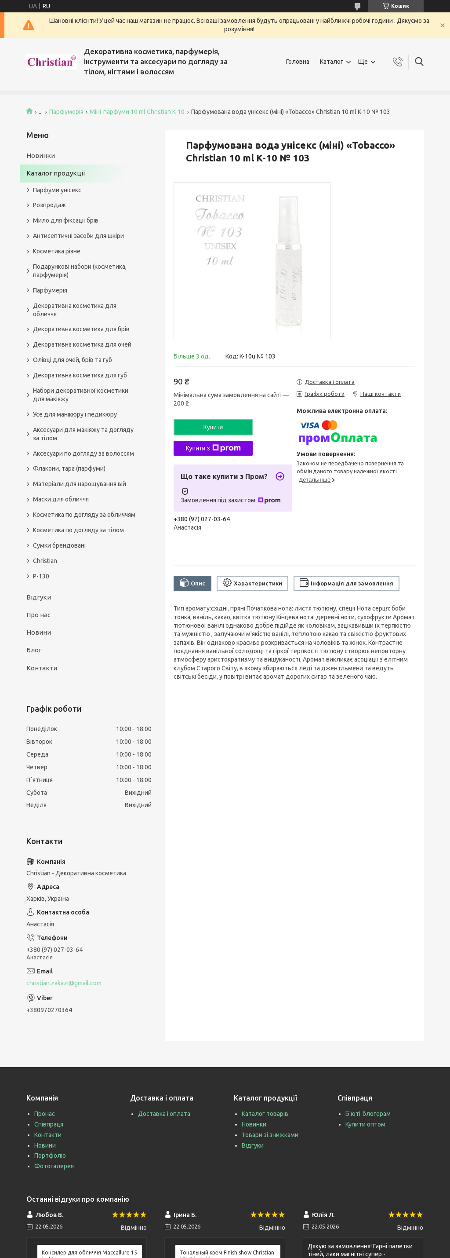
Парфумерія (66, 111)
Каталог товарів (265, 1113)
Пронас (44, 1113)
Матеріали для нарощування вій (79, 483)
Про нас (38, 614)
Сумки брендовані (59, 545)
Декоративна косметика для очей (82, 344)
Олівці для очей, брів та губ (72, 359)
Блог (34, 650)
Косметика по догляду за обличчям (84, 514)
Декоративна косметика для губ (80, 375)
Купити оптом (365, 1124)
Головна (297, 61)
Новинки (40, 155)
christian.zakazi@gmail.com (64, 983)
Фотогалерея (54, 1166)
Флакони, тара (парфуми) (69, 468)
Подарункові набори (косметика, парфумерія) (80, 270)
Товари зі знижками (270, 1134)
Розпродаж (49, 204)
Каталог (331, 61)
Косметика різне (56, 251)
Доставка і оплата (164, 1113)
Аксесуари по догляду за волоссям (83, 453)
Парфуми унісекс (57, 190)
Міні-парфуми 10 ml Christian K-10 (137, 111)
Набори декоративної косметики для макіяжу (80, 394)
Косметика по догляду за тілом (78, 530)
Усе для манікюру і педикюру (75, 414)
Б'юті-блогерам (368, 1113)
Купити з (212, 448)
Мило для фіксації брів (65, 220)
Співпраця (48, 1124)
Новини (38, 632)
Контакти (41, 668)
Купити (213, 427)
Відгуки (38, 597)
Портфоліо (50, 1155)
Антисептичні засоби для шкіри (78, 235)
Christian (45, 560)
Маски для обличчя (61, 499)
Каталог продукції (55, 173)
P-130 (41, 576)
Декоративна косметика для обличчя (74, 310)
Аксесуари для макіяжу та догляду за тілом (83, 434)
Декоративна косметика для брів (81, 329)
